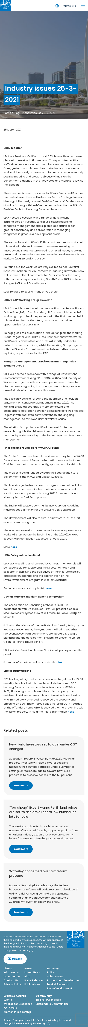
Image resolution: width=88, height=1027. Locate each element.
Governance (12, 976)
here (14, 547)
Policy (51, 972)
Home (7, 113)
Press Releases (34, 980)
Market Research (58, 984)
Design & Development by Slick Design (25, 1023)
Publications (32, 984)
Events (8, 1000)
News (28, 968)
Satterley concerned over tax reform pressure (38, 873)
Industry (53, 968)
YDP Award (10, 1008)
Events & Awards (15, 996)
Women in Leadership (17, 1012)
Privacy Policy (12, 984)
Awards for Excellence (18, 1004)
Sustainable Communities (52, 1004)
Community (44, 996)
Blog (17, 113)
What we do (11, 972)
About (8, 968)
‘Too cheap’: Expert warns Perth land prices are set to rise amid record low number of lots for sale (43, 812)
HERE (71, 711)
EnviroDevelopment (59, 988)
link (60, 662)
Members (69, 6)
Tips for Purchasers (48, 1000)
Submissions (55, 976)
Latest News (32, 972)
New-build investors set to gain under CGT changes (43, 746)
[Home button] (5, 5)
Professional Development (64, 980)
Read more (20, 785)
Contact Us (11, 980)
